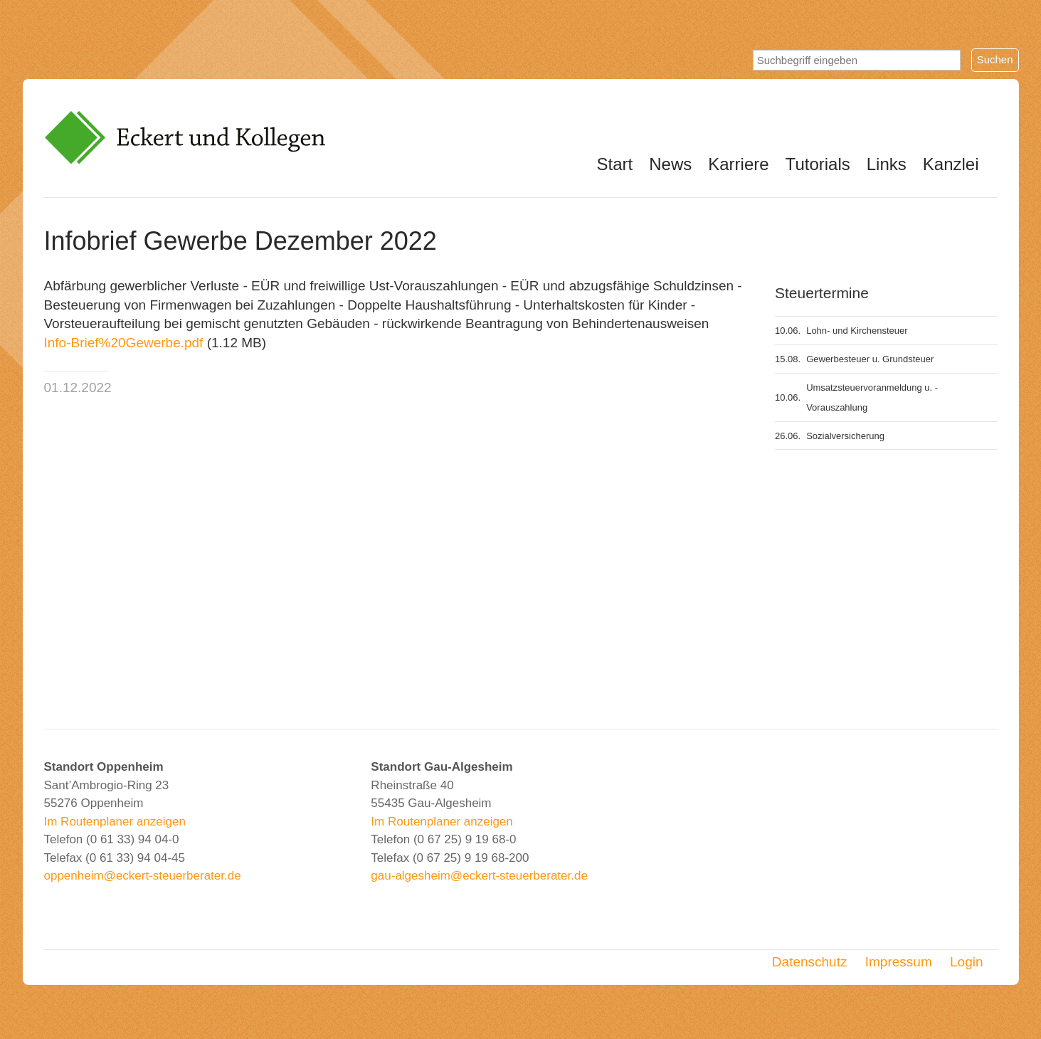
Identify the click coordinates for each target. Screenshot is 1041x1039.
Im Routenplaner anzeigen (115, 821)
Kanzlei (951, 164)
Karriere (738, 164)
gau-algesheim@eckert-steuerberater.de (479, 875)
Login (966, 961)
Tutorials (818, 164)
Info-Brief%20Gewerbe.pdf (124, 342)
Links (887, 164)
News (670, 164)
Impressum (898, 961)
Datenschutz (809, 961)
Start (615, 164)
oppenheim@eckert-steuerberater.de (142, 875)
